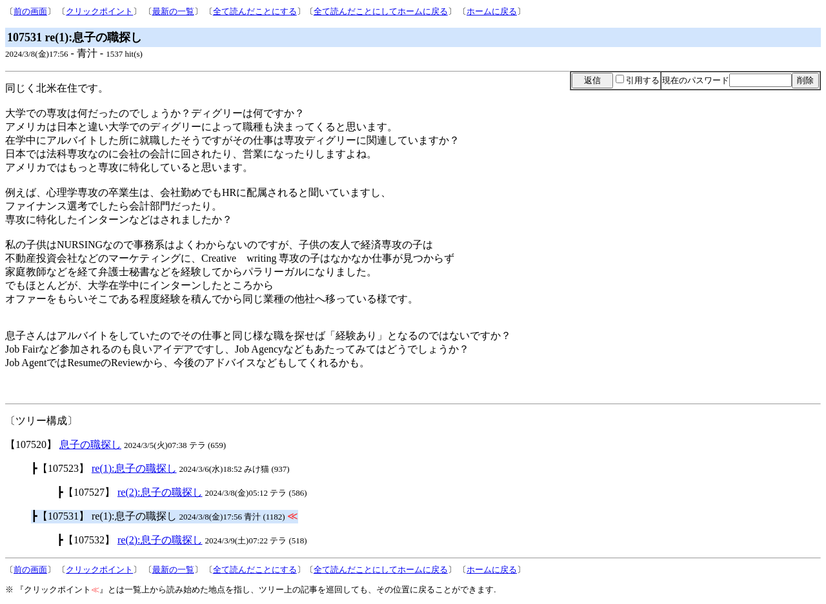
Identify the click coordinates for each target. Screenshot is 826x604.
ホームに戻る (492, 11)
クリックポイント (99, 11)
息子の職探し (90, 444)
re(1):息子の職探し (134, 468)
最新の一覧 (173, 11)
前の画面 (30, 11)
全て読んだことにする (255, 11)
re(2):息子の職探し (160, 492)
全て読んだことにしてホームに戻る (381, 11)
